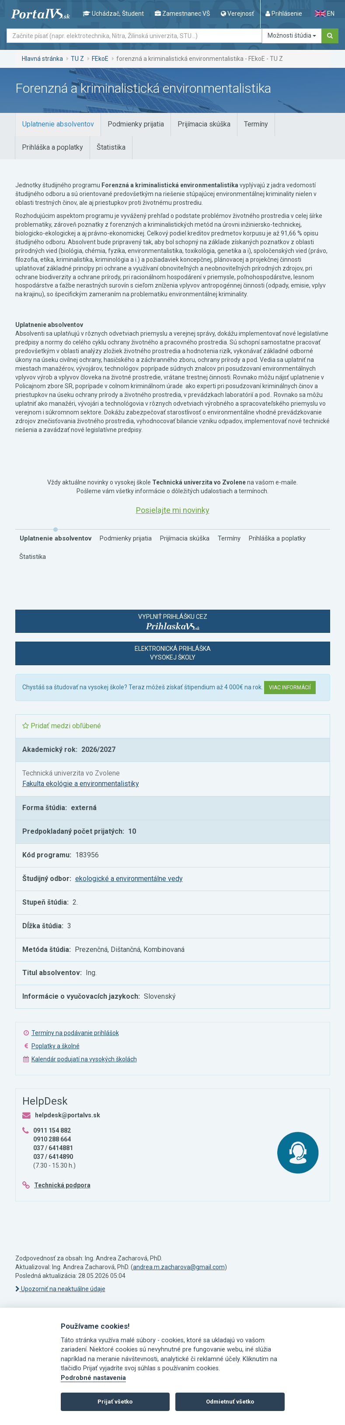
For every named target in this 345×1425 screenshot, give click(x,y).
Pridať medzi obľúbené (61, 726)
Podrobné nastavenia (93, 1378)
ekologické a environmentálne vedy (129, 878)
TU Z (77, 58)
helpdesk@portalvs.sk (67, 1115)
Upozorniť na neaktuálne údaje (60, 1288)
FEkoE (100, 58)
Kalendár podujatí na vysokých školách (84, 1059)
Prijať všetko (115, 1401)
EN (324, 13)
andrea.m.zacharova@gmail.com (179, 1267)
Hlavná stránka (42, 58)
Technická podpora (62, 1185)
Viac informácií (290, 687)
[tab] (58, 124)
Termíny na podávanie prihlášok (75, 1032)
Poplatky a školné (55, 1045)
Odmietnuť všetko (230, 1401)
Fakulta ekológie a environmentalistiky (80, 783)
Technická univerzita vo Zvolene (71, 773)
